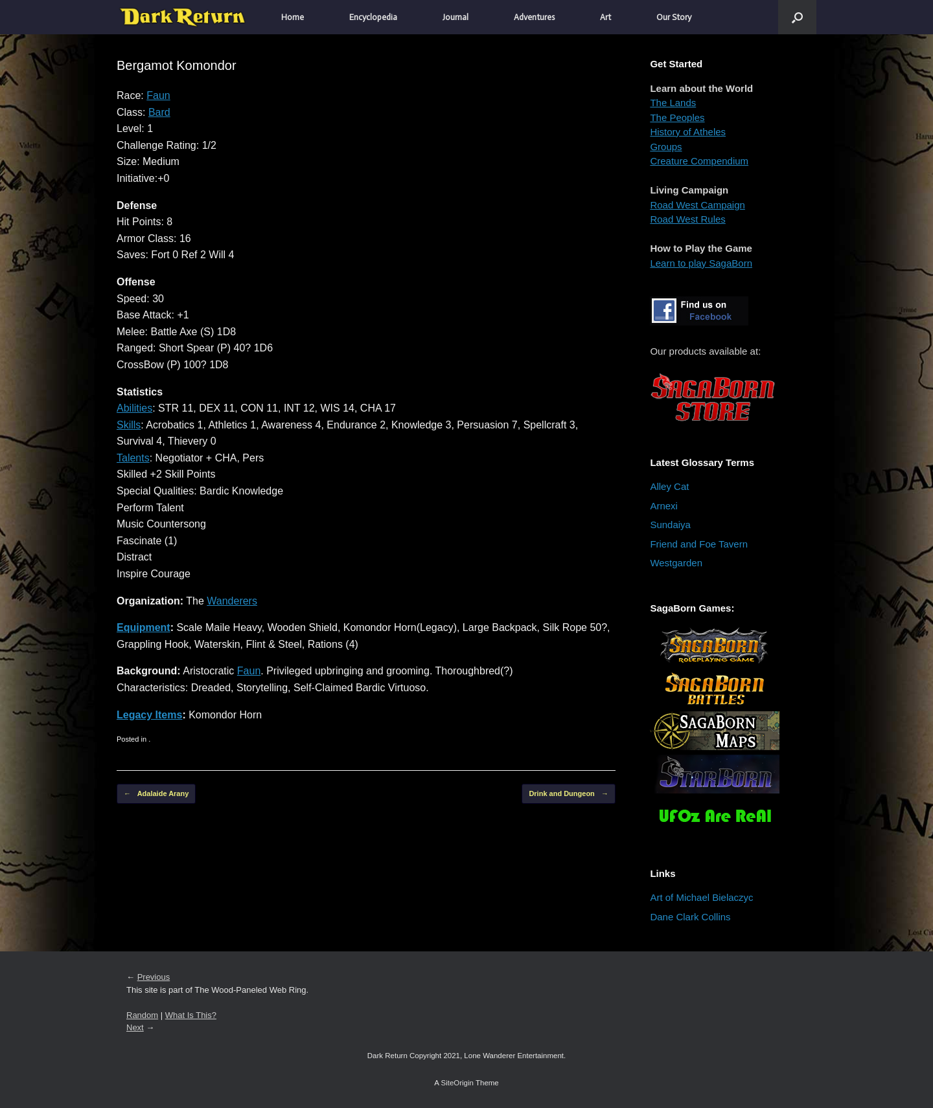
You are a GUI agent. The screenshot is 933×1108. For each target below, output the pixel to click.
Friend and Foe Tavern (699, 543)
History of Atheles (688, 131)
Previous (153, 977)
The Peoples (677, 117)
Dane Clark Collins (690, 916)
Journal (455, 17)
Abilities (134, 408)
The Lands (673, 102)
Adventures (534, 17)
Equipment (143, 627)
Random (142, 1015)
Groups (666, 146)
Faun (158, 95)
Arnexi (664, 505)
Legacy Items (149, 714)
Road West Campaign (697, 204)
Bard (159, 112)
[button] (797, 17)
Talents (133, 457)
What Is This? (190, 1015)
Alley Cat (669, 486)
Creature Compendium (699, 160)
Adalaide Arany (156, 793)
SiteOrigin (457, 1083)
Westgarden (676, 562)
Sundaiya (670, 524)
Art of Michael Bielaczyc (701, 897)
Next (135, 1027)
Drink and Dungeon (568, 793)
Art (605, 17)
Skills (129, 424)
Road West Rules (687, 219)
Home (292, 17)
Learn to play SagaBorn (701, 263)
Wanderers (232, 600)
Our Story (673, 17)
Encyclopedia (373, 17)
